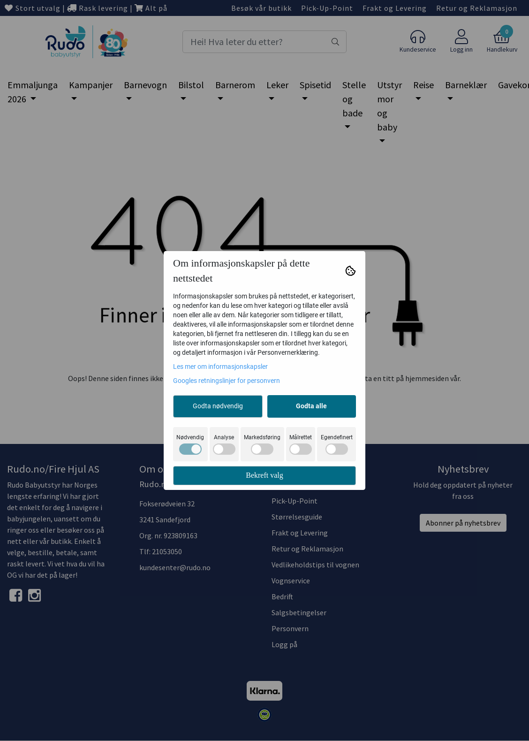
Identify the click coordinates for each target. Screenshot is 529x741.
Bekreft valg (264, 475)
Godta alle (311, 406)
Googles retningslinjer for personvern (226, 380)
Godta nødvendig (218, 406)
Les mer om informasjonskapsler (220, 366)
